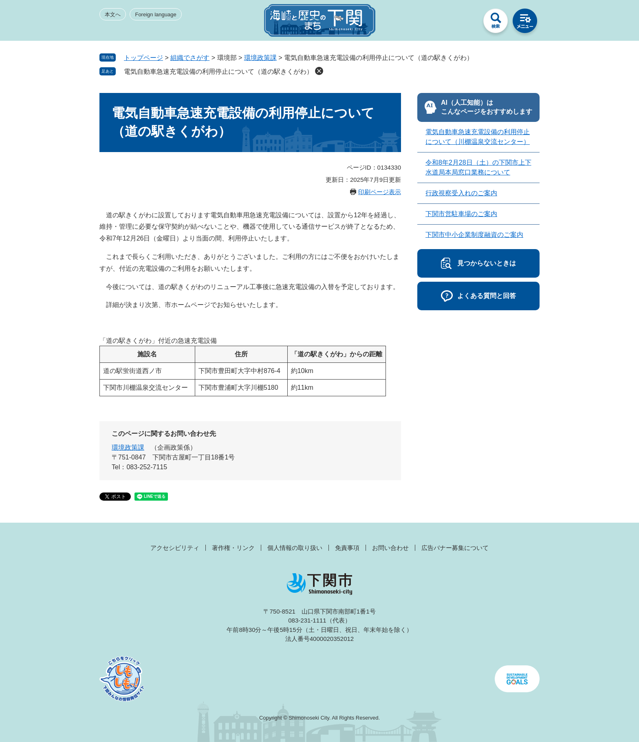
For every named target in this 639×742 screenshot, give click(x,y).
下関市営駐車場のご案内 (461, 213)
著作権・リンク (233, 548)
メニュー (525, 23)
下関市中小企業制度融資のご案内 (474, 234)
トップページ (143, 57)
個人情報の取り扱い (294, 548)
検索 (495, 23)
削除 (319, 71)
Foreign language (155, 14)
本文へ (113, 14)
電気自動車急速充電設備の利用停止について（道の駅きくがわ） (218, 71)
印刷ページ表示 (379, 192)
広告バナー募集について (455, 548)
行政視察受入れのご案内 (461, 193)
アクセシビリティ (174, 548)
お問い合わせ (390, 548)
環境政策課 (260, 57)
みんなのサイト (466, 23)
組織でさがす (189, 57)
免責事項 (347, 548)
